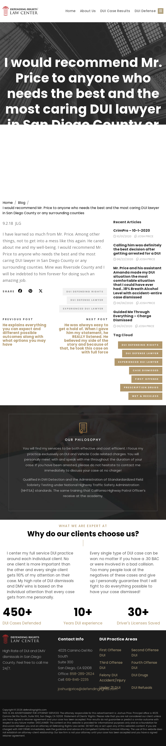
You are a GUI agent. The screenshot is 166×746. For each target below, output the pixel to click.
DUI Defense (145, 11)
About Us (88, 11)
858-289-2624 (82, 673)
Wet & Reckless (145, 396)
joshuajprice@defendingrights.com (87, 688)
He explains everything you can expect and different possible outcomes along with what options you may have (24, 334)
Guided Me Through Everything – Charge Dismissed (132, 316)
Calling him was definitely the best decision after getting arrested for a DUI (137, 249)
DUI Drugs (139, 675)
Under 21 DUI (109, 687)
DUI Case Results (115, 11)
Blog (21, 202)
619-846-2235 (77, 679)
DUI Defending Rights (84, 291)
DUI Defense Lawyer (86, 300)
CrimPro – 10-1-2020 (131, 230)
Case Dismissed (146, 370)
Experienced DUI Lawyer (83, 308)
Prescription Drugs (141, 387)
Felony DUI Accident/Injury (112, 678)
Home (70, 11)
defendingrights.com (35, 709)
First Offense (147, 379)
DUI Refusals (141, 687)
